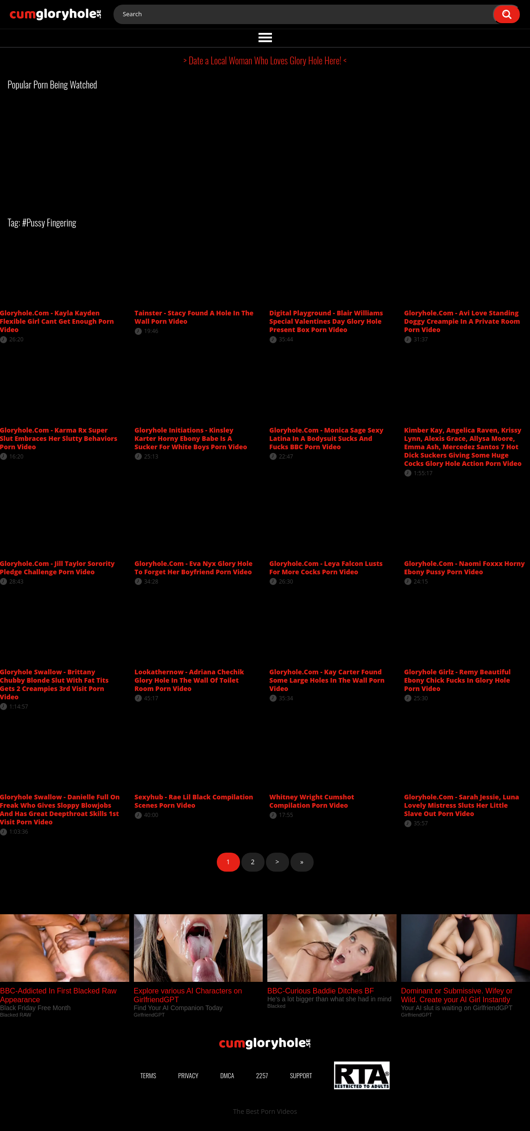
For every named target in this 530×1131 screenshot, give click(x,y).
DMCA (227, 1075)
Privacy (188, 1075)
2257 (262, 1075)
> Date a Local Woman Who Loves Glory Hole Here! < (265, 60)
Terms (148, 1075)
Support (301, 1075)
